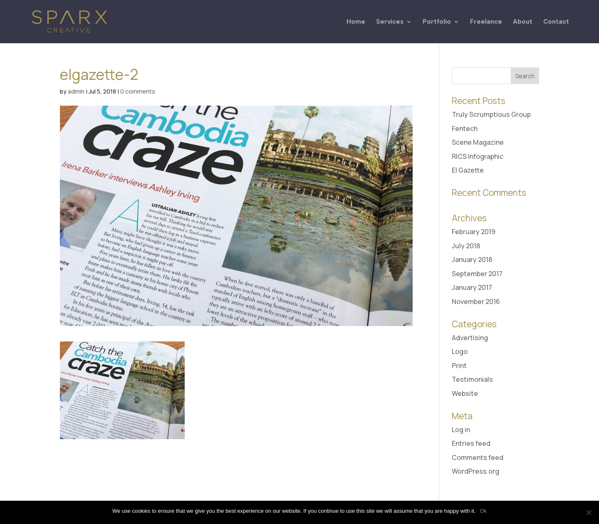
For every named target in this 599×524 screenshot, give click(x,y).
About (522, 22)
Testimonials (472, 379)
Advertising (470, 337)
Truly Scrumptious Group (491, 114)
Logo (460, 351)
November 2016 (476, 301)
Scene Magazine (478, 142)
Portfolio (437, 22)
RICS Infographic (477, 156)
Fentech (465, 128)
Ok (483, 511)
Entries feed (471, 443)
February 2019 (473, 231)
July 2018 (466, 245)
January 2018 (472, 259)
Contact (556, 22)
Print (459, 365)
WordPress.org (475, 471)
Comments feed (477, 457)
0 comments (137, 91)
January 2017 (472, 287)
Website (465, 393)
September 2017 (477, 273)
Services (389, 22)
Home (356, 22)
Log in (461, 429)
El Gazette (468, 170)
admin (76, 91)
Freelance (486, 22)
